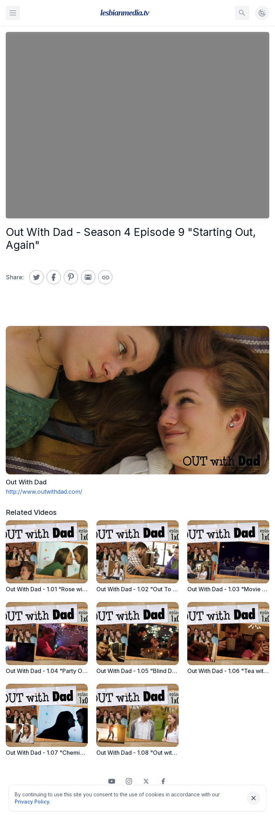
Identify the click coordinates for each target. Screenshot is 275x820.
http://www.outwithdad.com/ (44, 491)
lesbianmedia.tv (124, 12)
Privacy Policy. (32, 801)
